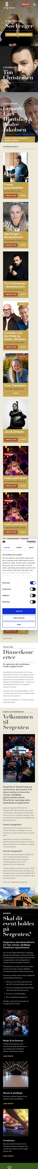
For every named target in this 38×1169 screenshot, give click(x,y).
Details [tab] (19, 547)
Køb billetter (11, 195)
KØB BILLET (25, 4)
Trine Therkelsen (15, 385)
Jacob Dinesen (14, 432)
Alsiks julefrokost (15, 478)
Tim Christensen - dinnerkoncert (15, 284)
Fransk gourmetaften (13, 186)
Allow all (19, 611)
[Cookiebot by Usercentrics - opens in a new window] (27, 542)
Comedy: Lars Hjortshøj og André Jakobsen (16, 139)
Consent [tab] (7, 547)
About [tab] (31, 547)
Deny (19, 624)
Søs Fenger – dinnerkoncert (19, 35)
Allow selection (19, 618)
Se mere (23, 195)
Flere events (7, 638)
